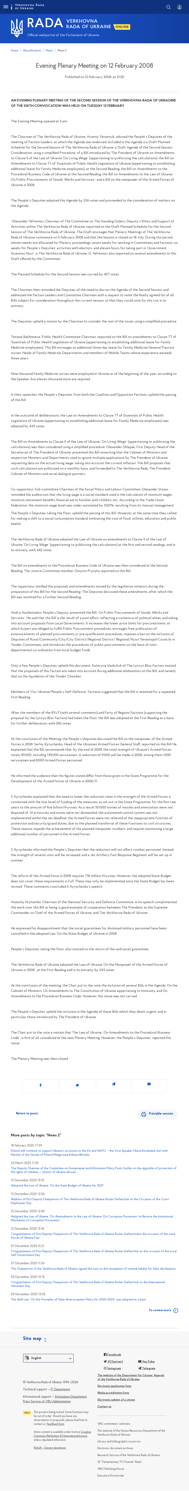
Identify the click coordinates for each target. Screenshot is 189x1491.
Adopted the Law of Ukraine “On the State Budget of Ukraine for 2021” (57, 1186)
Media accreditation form (113, 1393)
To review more (160, 1310)
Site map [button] (32, 1339)
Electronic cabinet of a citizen (116, 1400)
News (49, 50)
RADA (45, 24)
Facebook (112, 1355)
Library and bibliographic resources (119, 1442)
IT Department (60, 1390)
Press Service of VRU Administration (47, 1402)
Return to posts (27, 1113)
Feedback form (55, 1424)
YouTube (146, 1362)
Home (14, 50)
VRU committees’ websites (113, 1424)
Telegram (146, 1368)
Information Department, (71, 1397)
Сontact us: (104, 1407)
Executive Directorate (110, 1476)
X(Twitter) (113, 1362)
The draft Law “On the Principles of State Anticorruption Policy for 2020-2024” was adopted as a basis (78, 1300)
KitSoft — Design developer (50, 1448)
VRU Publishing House (110, 1469)
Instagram (112, 1368)
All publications (32, 50)
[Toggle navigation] (5, 7)
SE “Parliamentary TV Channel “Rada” (119, 1462)
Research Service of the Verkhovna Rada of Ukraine (128, 1455)
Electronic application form (114, 1386)
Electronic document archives (115, 1448)
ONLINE (122, 27)
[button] (48, 1358)
